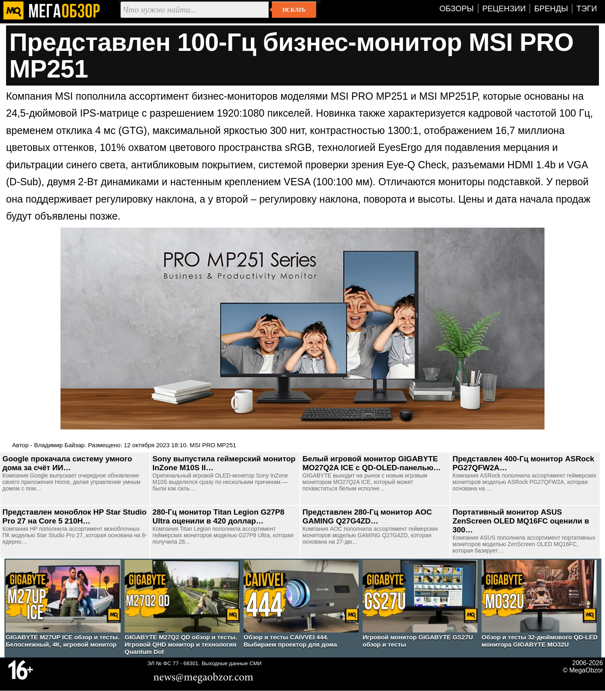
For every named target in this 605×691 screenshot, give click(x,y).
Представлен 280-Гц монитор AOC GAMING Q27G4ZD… (367, 516)
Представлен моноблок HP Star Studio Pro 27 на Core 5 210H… (74, 516)
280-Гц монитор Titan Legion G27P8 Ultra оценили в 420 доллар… (218, 516)
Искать (293, 9)
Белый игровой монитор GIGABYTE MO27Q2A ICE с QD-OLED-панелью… (371, 463)
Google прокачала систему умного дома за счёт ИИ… (67, 463)
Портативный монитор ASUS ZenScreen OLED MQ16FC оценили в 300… (521, 521)
